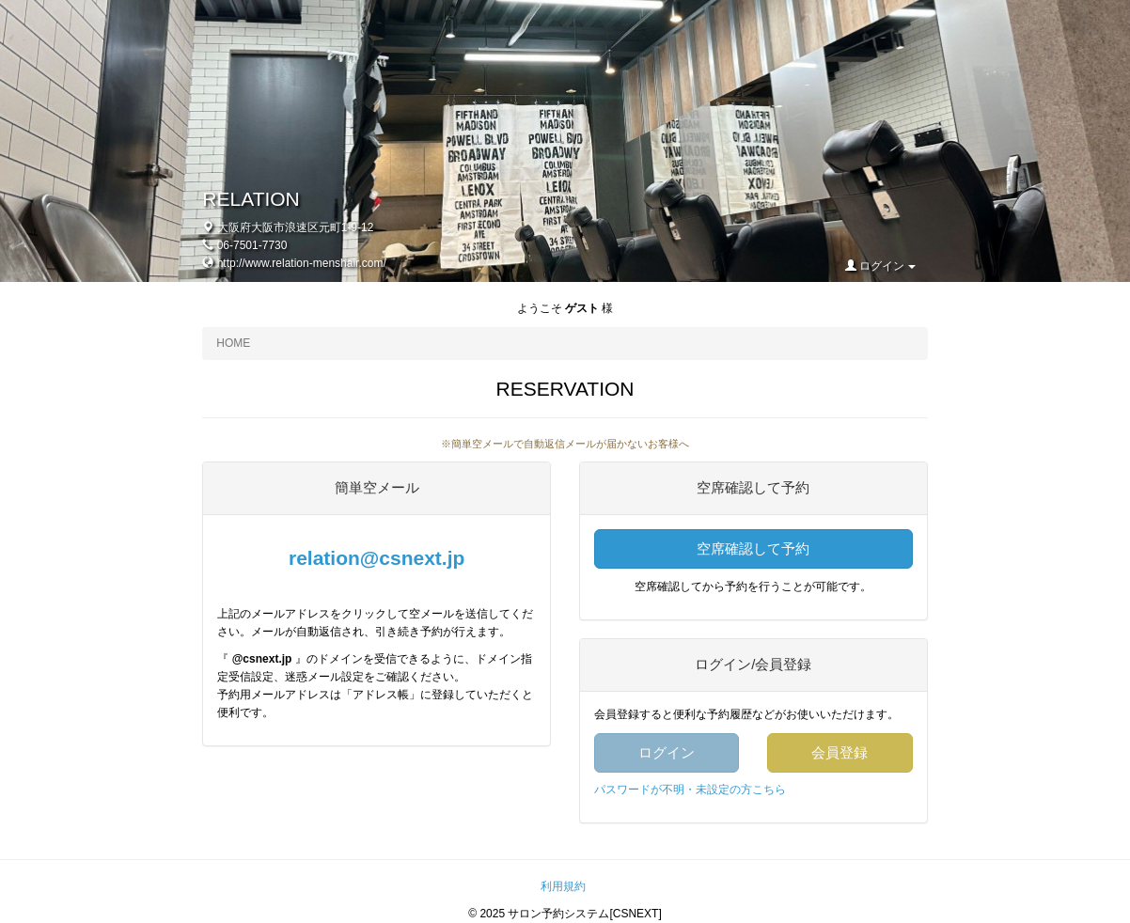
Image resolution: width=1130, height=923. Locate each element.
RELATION (250, 199)
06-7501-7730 (252, 245)
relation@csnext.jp (376, 558)
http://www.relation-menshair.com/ (301, 263)
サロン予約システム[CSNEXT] (584, 913)
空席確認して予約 (753, 548)
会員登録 (839, 752)
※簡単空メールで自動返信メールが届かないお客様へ (565, 443)
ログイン (880, 266)
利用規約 (563, 886)
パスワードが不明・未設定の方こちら (690, 789)
